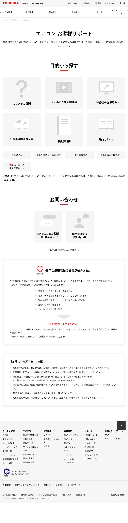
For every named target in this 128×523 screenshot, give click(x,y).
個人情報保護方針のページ (94, 395)
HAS (35, 42)
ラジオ (67, 462)
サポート (99, 12)
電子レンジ (7, 449)
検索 (123, 3)
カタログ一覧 (90, 453)
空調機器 (52, 12)
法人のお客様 (110, 3)
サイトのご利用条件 (10, 505)
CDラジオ (68, 449)
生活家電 (29, 12)
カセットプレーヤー (72, 457)
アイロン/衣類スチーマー (32, 459)
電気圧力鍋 (7, 462)
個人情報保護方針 (29, 505)
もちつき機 (7, 474)
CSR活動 (47, 495)
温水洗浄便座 (28, 465)
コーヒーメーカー (10, 465)
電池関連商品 (28, 473)
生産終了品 (89, 462)
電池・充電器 (28, 469)
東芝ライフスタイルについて (27, 495)
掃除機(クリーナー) (31, 453)
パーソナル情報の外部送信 (51, 505)
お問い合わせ (73, 3)
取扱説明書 (89, 457)
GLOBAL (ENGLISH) (117, 505)
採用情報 (97, 3)
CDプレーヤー (70, 453)
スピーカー (68, 465)
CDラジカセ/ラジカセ (73, 445)
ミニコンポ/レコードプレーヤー (72, 471)
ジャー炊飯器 (8, 453)
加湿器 (46, 457)
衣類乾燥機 (27, 449)
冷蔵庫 (5, 445)
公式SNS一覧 (86, 505)
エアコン (47, 445)
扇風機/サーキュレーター (52, 451)
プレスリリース (74, 495)
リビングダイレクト (113, 449)
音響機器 (75, 12)
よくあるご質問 (91, 465)
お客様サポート (91, 445)
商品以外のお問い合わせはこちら (65, 260)
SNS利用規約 (71, 505)
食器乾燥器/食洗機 (10, 469)
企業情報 (86, 3)
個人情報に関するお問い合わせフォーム (41, 391)
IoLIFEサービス (90, 469)
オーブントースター (11, 457)
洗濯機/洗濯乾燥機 (31, 445)
